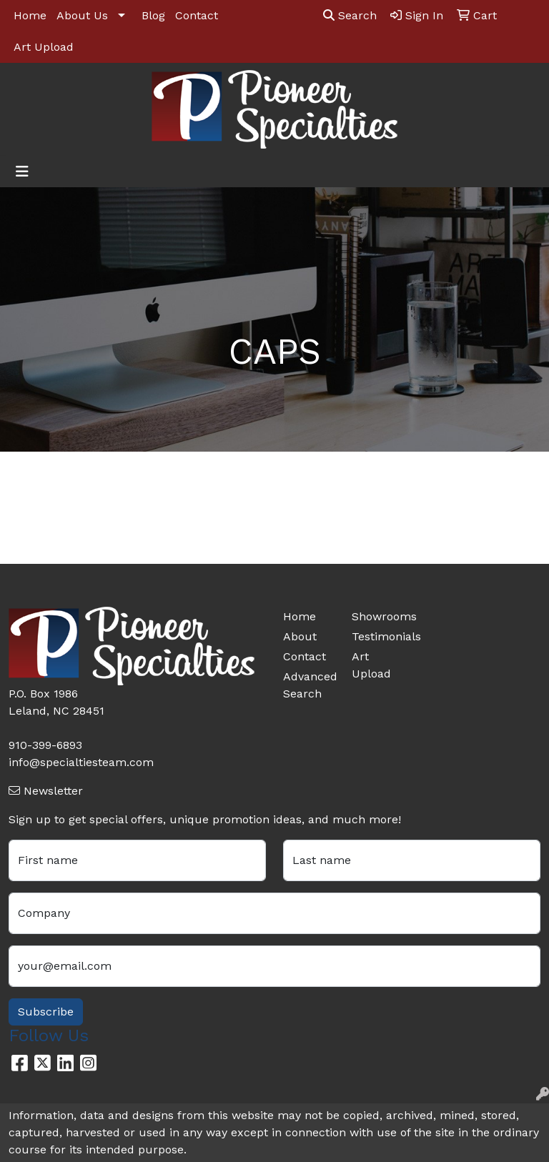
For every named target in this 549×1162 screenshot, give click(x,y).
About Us (82, 15)
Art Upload (44, 47)
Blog (153, 15)
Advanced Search (309, 685)
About (300, 636)
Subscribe (46, 1011)
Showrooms (377, 616)
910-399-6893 (45, 745)
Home (30, 15)
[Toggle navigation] (22, 172)
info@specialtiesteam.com (81, 762)
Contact (196, 15)
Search (350, 15)
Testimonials (377, 636)
